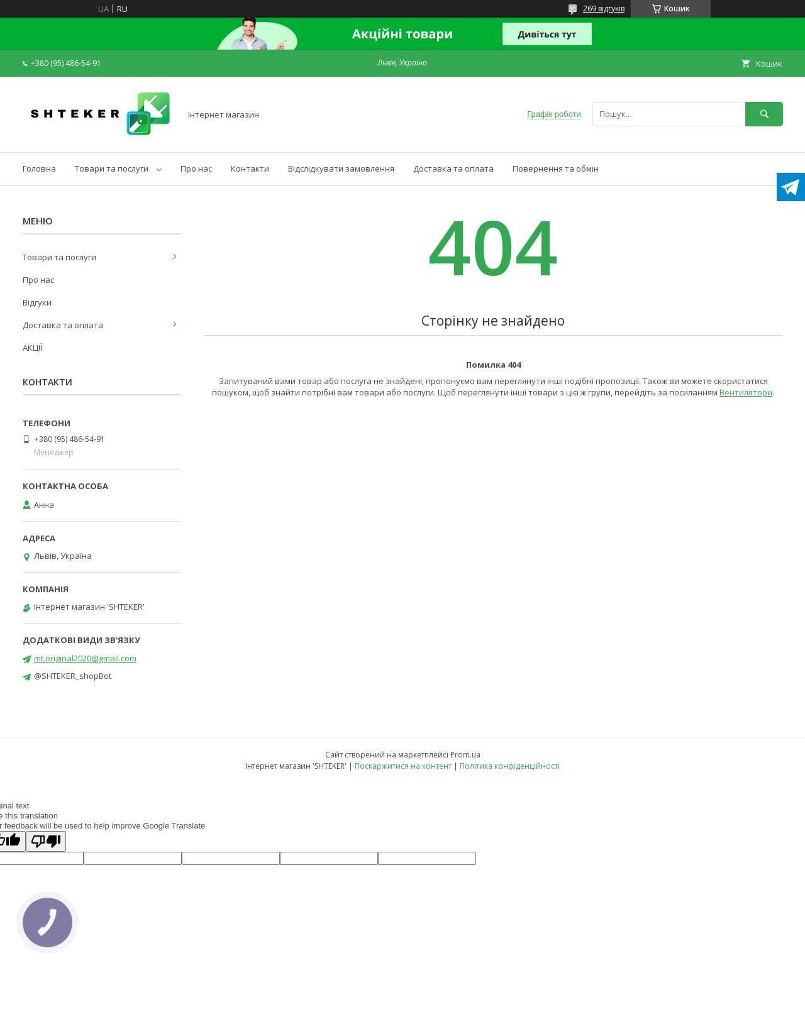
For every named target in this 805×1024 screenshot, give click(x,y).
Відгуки (37, 302)
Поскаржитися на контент (403, 766)
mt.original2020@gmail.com (85, 658)
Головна (39, 168)
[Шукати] (764, 114)
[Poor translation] (46, 841)
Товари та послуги (111, 168)
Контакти (250, 168)
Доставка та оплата (453, 168)
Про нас (196, 168)
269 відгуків (604, 8)
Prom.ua (465, 754)
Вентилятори (745, 392)
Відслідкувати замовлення (341, 168)
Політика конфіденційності (510, 766)
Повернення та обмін (556, 168)
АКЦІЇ (32, 347)
